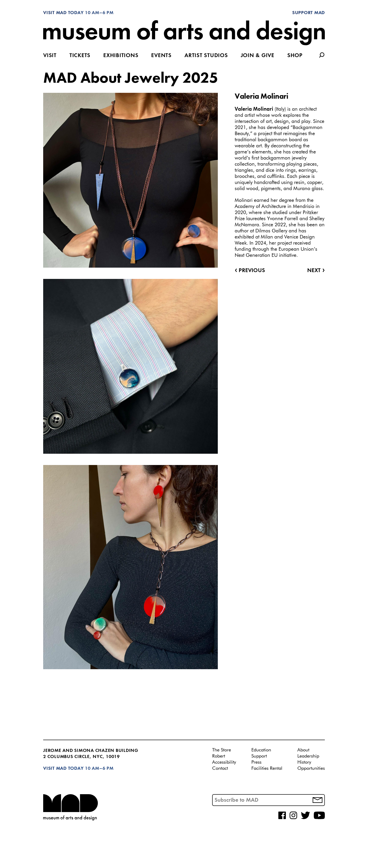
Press (256, 762)
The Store (221, 750)
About (303, 750)
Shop (295, 56)
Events (161, 56)
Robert (218, 756)
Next (316, 271)
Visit (50, 56)
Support (259, 756)
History (304, 762)
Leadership (308, 756)
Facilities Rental (266, 768)
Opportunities (311, 768)
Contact (220, 768)
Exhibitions (120, 56)
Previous (250, 271)
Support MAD (308, 13)
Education (261, 750)
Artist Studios (206, 56)
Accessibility (224, 762)
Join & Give (257, 56)
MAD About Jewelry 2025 (130, 78)
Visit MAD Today (63, 13)
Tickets (79, 56)
